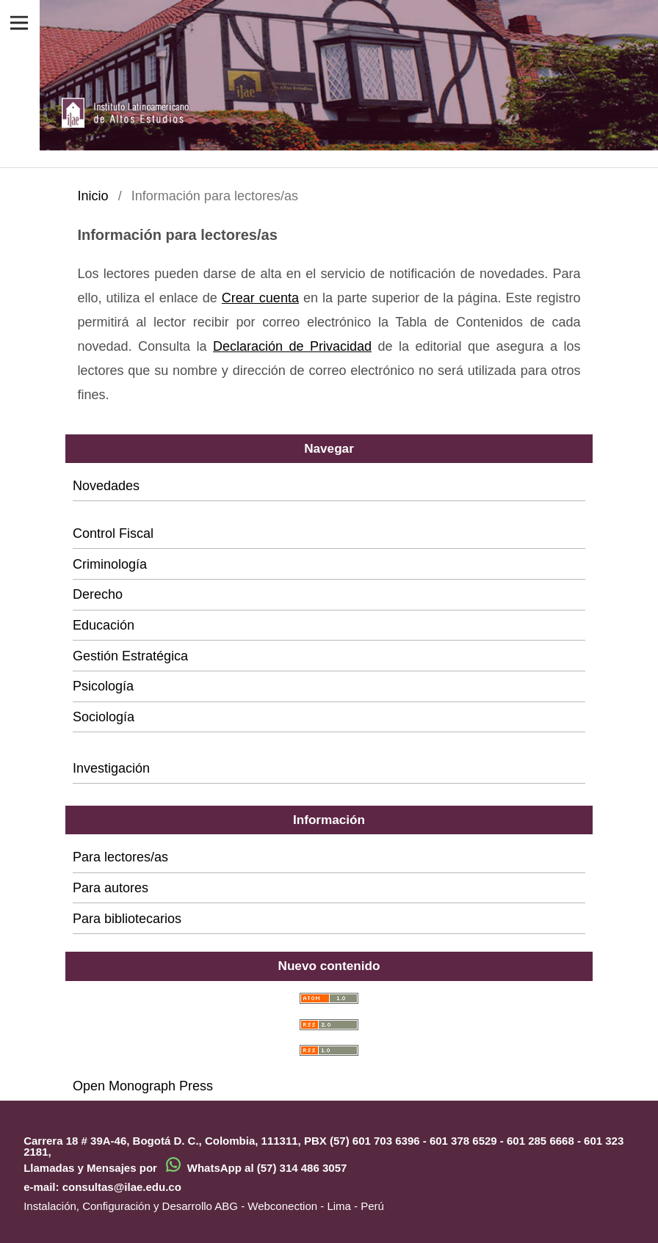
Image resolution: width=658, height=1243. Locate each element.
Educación (103, 625)
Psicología (103, 686)
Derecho (98, 594)
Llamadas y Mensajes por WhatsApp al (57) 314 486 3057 (185, 1168)
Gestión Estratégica (130, 656)
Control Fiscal (113, 533)
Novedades (106, 485)
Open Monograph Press (143, 1086)
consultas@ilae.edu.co (121, 1187)
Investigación (111, 768)
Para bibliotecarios (127, 918)
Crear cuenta (260, 298)
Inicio (92, 196)
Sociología (103, 717)
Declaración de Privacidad (292, 346)
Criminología (110, 564)
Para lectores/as (120, 857)
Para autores (110, 888)
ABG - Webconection (265, 1206)
